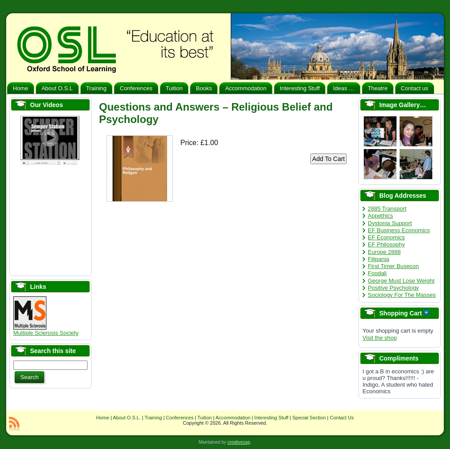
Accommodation (233, 417)
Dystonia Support (390, 223)
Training (153, 417)
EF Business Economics (399, 230)
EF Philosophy (386, 244)
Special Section (309, 417)
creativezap (239, 442)
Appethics (380, 215)
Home (102, 417)
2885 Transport (387, 208)
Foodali (377, 273)
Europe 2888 (384, 252)
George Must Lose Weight (401, 280)
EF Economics (386, 237)
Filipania (378, 259)
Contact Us (342, 417)
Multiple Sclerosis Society (45, 330)
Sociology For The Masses (402, 295)
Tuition (205, 417)
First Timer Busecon (393, 266)
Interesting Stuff (271, 417)
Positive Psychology (393, 287)
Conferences (179, 417)
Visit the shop (379, 337)
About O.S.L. (127, 417)
